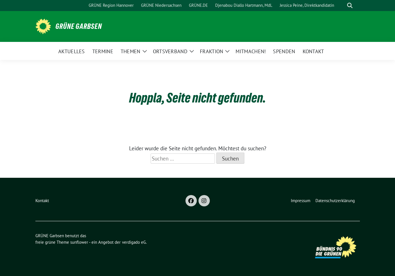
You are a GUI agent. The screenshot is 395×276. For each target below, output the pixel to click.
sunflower (79, 242)
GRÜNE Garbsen (78, 26)
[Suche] (341, 5)
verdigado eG (134, 242)
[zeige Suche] (349, 5)
